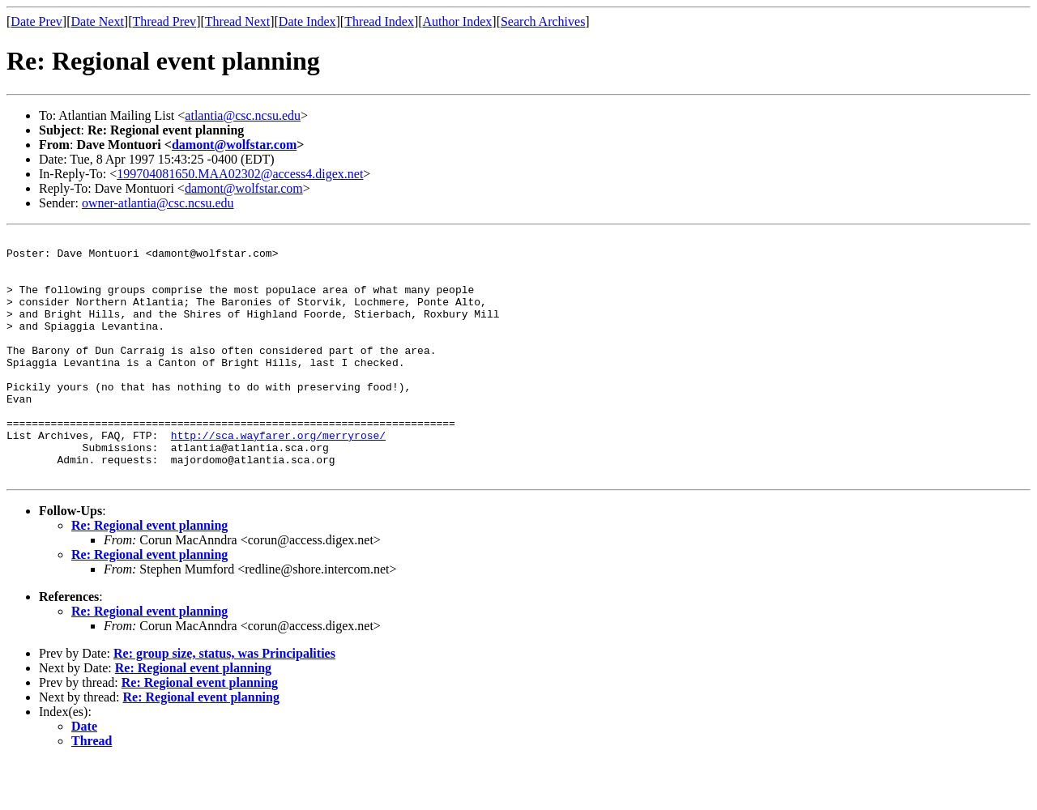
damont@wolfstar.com (234, 144)
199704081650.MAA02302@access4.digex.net (240, 174)
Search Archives (543, 21)
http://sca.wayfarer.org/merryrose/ (278, 476)
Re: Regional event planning (149, 574)
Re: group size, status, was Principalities (224, 702)
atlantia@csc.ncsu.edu (243, 115)
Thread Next (237, 21)
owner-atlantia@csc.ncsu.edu (158, 203)
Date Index (307, 21)
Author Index (458, 21)
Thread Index (379, 21)
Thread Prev (164, 21)
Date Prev (36, 21)
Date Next (97, 21)
